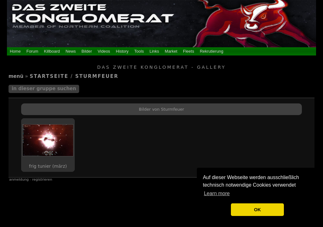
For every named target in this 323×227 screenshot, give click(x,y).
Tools (139, 51)
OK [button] (257, 209)
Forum (32, 51)
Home (15, 51)
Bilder (86, 51)
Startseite (49, 76)
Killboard (52, 51)
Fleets (188, 51)
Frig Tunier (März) (48, 166)
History (122, 51)
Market (171, 51)
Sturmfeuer (96, 76)
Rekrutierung (211, 51)
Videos (104, 51)
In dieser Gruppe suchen (44, 88)
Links (154, 51)
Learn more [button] (217, 193)
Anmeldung (19, 180)
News (71, 51)
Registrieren (42, 180)
